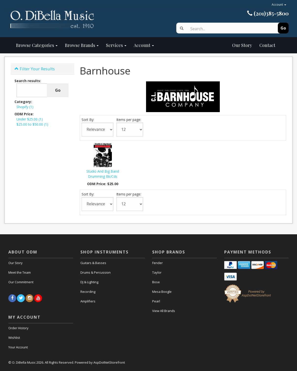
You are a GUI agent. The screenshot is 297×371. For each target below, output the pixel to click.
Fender (157, 263)
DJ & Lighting (89, 282)
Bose (156, 282)
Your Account (18, 347)
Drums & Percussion (95, 272)
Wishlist (14, 337)
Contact (267, 45)
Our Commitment (20, 282)
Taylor (157, 272)
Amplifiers (87, 301)
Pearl (156, 301)
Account (279, 4)
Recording (87, 291)
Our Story (206, 45)
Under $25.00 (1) (29, 119)
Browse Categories (37, 45)
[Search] (227, 28)
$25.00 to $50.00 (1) (32, 124)
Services (116, 45)
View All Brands (163, 311)
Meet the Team (19, 272)
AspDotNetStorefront (109, 362)
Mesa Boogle (162, 291)
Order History (18, 328)
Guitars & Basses (93, 263)
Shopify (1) (24, 106)
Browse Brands (82, 45)
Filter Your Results (35, 69)
